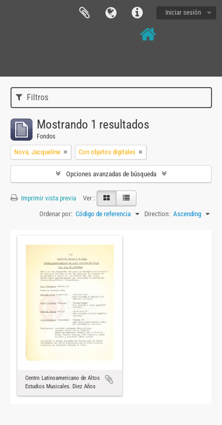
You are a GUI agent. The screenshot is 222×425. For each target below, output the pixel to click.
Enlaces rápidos (137, 13)
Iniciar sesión (183, 12)
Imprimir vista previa (43, 198)
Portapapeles (84, 13)
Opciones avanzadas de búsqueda (111, 174)
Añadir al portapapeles (109, 379)
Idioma (111, 13)
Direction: (157, 214)
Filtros (32, 97)
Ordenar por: (55, 214)
